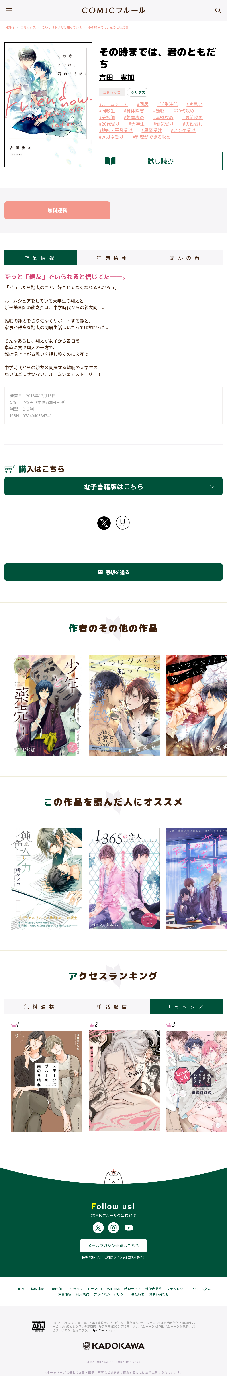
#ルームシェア (113, 104)
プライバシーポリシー (110, 1277)
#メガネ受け (111, 137)
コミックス (28, 27)
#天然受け (193, 123)
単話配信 (55, 1272)
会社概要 (138, 1277)
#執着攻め (134, 117)
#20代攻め (183, 110)
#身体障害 (134, 110)
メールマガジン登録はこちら (113, 1229)
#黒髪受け (151, 130)
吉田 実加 (116, 77)
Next (208, 1077)
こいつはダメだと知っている (62, 27)
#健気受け (163, 123)
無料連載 (37, 1272)
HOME (10, 27)
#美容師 (107, 117)
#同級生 (107, 110)
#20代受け (109, 123)
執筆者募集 (153, 1272)
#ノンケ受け (183, 130)
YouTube (113, 1272)
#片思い (194, 104)
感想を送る (113, 572)
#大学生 (137, 123)
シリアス (138, 92)
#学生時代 (167, 104)
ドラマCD (94, 1272)
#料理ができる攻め (152, 137)
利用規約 (82, 1277)
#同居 (142, 104)
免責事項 (64, 1277)
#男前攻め (192, 117)
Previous (19, 1077)
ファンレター (176, 1272)
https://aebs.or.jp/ (102, 1314)
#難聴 (158, 110)
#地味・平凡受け (116, 130)
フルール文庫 (201, 1272)
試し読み (139, 161)
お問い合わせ (159, 1277)
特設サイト (132, 1272)
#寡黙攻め (163, 117)
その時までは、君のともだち (108, 27)
